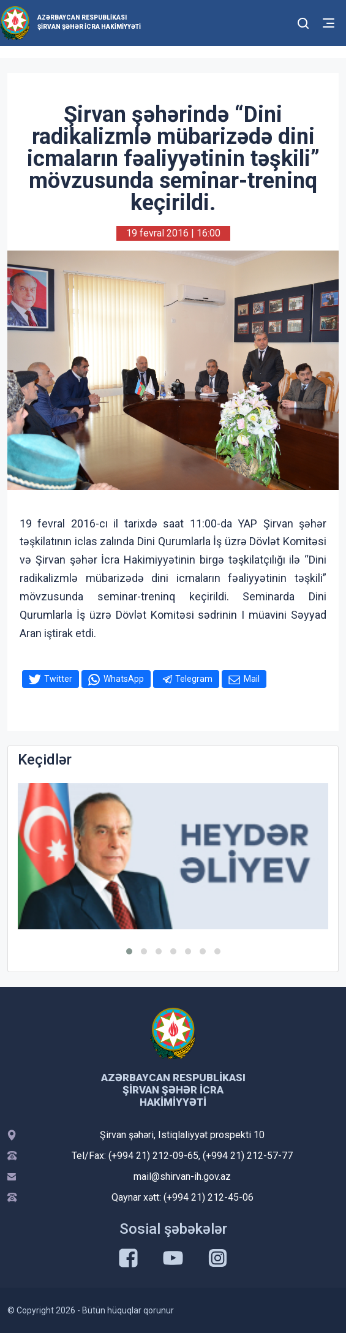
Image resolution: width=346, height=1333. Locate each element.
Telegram (193, 679)
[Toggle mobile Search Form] (303, 21)
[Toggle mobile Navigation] (328, 23)
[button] (129, 951)
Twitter (58, 679)
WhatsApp (123, 679)
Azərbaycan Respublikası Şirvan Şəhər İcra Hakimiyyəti (89, 22)
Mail (252, 679)
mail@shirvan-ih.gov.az (182, 1176)
